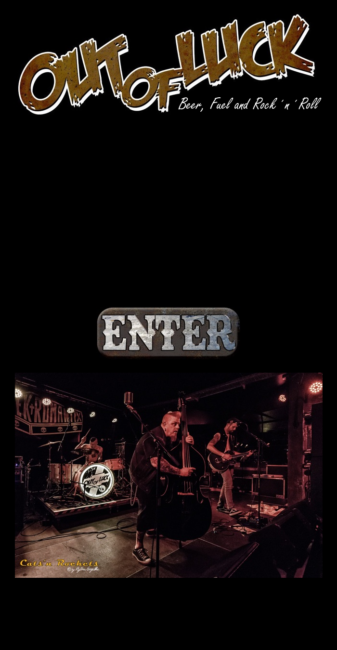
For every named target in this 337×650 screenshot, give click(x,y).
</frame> (168, 213)
